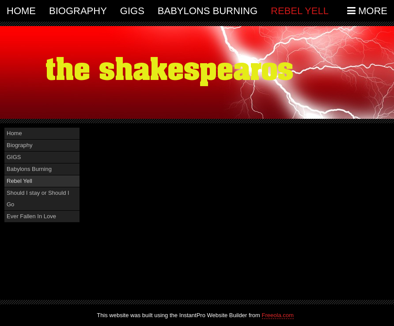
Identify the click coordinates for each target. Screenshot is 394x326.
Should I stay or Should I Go (38, 199)
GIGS (132, 10)
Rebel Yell (300, 10)
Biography (78, 10)
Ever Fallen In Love (31, 216)
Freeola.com (278, 315)
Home (21, 10)
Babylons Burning (208, 10)
